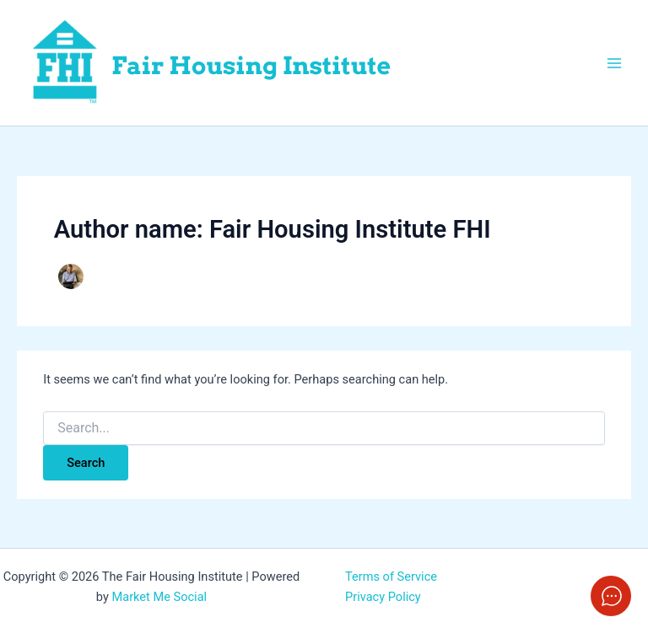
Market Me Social (159, 596)
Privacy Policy (383, 596)
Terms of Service (391, 576)
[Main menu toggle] (614, 62)
